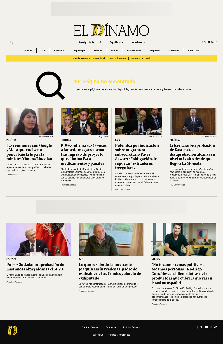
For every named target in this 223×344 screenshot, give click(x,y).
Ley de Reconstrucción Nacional (89, 58)
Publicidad (98, 335)
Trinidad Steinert (118, 58)
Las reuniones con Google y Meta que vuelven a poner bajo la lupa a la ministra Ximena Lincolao (29, 151)
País (43, 50)
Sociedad (174, 50)
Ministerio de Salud (140, 58)
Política (28, 50)
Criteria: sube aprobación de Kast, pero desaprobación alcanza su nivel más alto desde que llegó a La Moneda (192, 154)
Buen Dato (193, 50)
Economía (59, 50)
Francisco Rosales (14, 175)
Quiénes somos (90, 327)
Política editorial (132, 327)
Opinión (98, 50)
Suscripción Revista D (89, 42)
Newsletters (138, 42)
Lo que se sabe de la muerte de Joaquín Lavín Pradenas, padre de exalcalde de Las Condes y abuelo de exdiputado (110, 271)
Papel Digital (117, 42)
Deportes (155, 50)
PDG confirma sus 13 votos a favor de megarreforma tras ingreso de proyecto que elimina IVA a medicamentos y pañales (84, 154)
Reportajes (79, 50)
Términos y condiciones (119, 335)
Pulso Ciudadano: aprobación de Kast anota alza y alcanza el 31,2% (35, 267)
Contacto (111, 327)
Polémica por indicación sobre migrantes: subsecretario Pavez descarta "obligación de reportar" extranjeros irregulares (137, 156)
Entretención (134, 50)
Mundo (114, 50)
